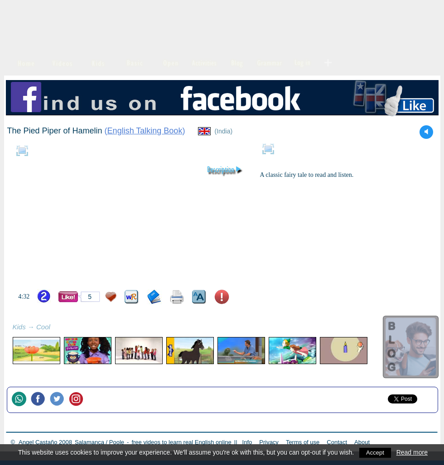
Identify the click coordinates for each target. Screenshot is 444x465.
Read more (413, 452)
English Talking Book (145, 130)
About (362, 442)
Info (247, 442)
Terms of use (302, 442)
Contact (337, 442)
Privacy (269, 442)
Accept (376, 452)
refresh (60, 328)
